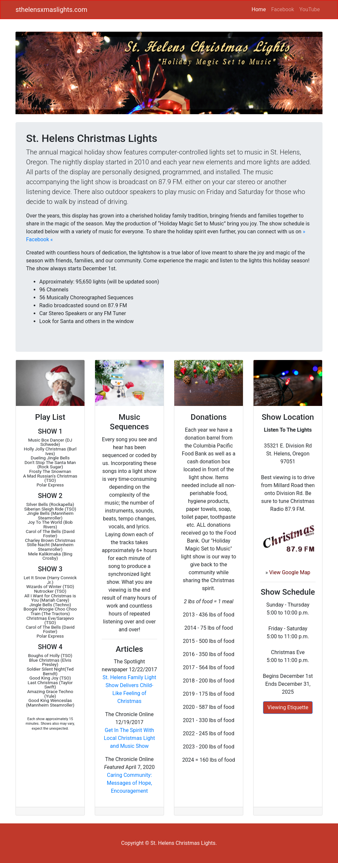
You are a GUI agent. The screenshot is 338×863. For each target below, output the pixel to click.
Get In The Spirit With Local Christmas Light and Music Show (129, 738)
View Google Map (289, 572)
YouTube (309, 9)
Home (260, 9)
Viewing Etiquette (287, 707)
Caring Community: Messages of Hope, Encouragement (129, 783)
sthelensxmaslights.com (51, 10)
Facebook (282, 9)
